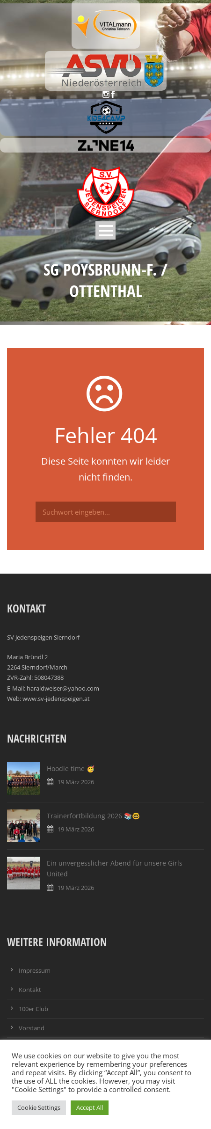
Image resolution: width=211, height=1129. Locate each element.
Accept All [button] (89, 1107)
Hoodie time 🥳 (71, 768)
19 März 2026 (76, 782)
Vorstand (31, 1028)
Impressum (35, 970)
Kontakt (30, 989)
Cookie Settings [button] (38, 1107)
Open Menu (105, 230)
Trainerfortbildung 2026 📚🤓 (93, 815)
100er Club (33, 1009)
